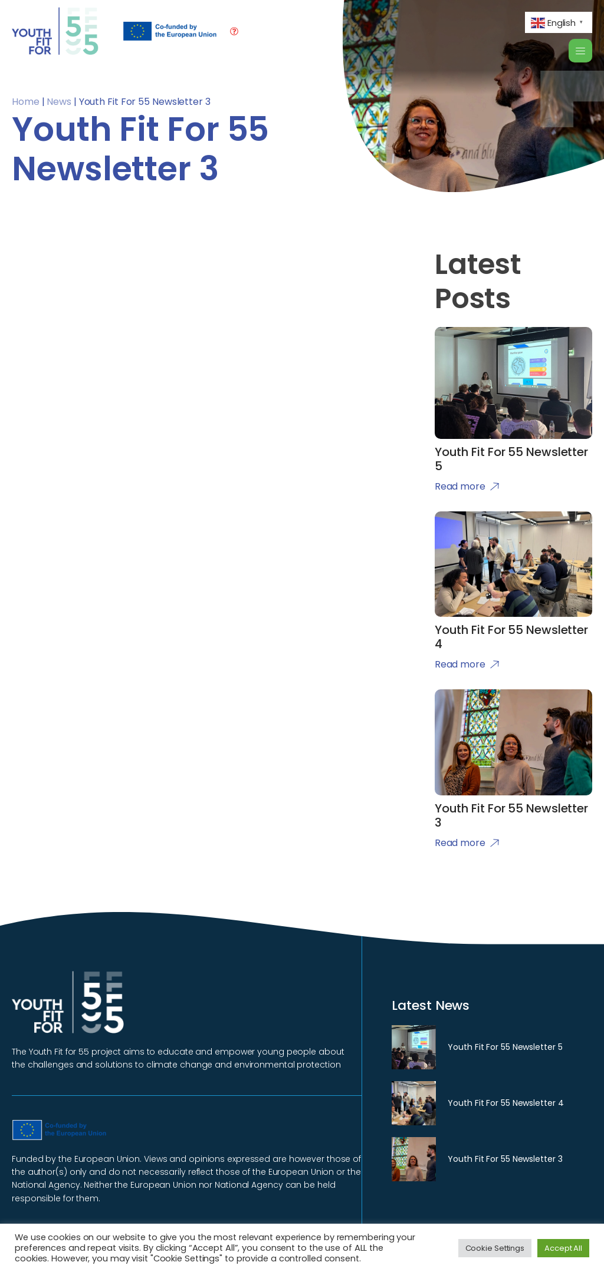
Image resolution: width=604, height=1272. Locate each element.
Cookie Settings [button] (495, 1248)
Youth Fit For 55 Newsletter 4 (505, 1103)
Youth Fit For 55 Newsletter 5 (505, 1047)
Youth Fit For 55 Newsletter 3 (505, 1159)
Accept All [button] (563, 1248)
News (59, 101)
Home (26, 101)
